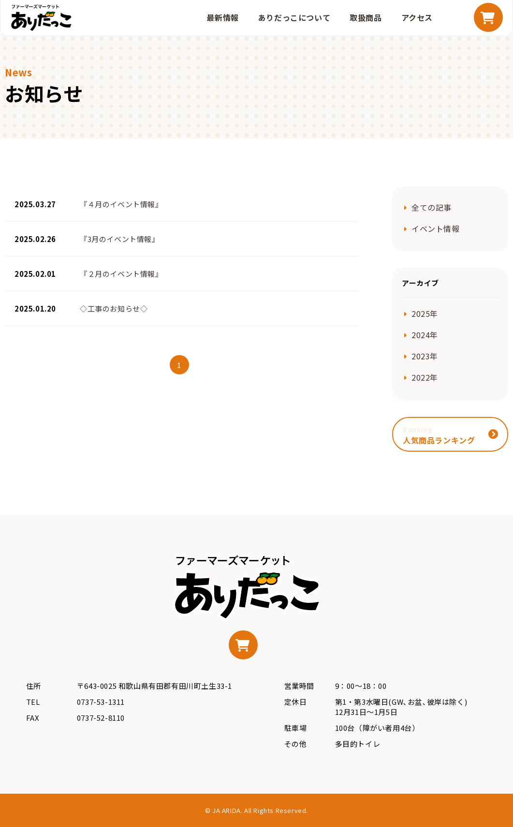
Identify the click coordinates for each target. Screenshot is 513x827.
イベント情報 (435, 228)
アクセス (417, 17)
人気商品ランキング (439, 435)
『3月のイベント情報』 (120, 239)
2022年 (424, 377)
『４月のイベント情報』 (121, 204)
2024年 (424, 335)
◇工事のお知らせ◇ (113, 308)
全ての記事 (431, 207)
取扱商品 (365, 17)
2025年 (424, 313)
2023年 (424, 356)
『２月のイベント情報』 (121, 274)
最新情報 (222, 17)
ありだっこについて (294, 17)
